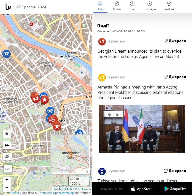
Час (132, 6)
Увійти (169, 6)
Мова (117, 6)
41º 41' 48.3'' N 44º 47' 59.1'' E (72, 188)
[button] (50, 111)
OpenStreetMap (63, 193)
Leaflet (13, 193)
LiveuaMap (45, 193)
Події (100, 6)
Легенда (149, 6)
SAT (8, 169)
